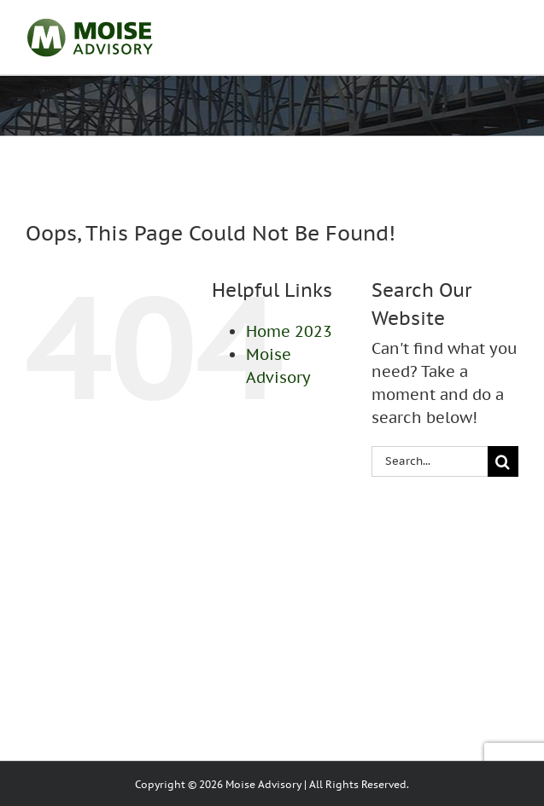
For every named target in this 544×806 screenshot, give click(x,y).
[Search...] (429, 461)
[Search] (503, 461)
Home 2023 (289, 331)
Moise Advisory (263, 784)
